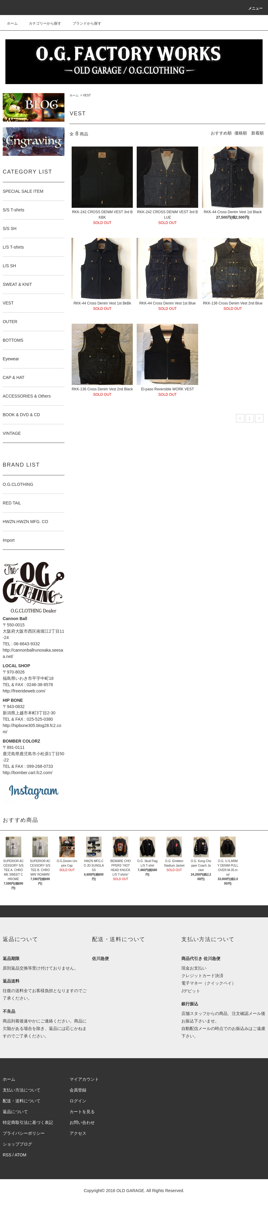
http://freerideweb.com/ (24, 691)
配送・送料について (21, 1100)
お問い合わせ (82, 1122)
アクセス (78, 1133)
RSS (7, 1154)
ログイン (78, 1100)
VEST (87, 95)
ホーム (12, 23)
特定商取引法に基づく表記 (28, 1122)
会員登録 (78, 1090)
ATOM (20, 1154)
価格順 (240, 133)
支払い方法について (21, 1090)
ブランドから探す (83, 23)
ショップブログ (17, 1144)
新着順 (257, 133)
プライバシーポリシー (24, 1133)
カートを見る (82, 1111)
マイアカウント (84, 1079)
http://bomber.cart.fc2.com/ (27, 772)
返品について (15, 1111)
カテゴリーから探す (41, 23)
